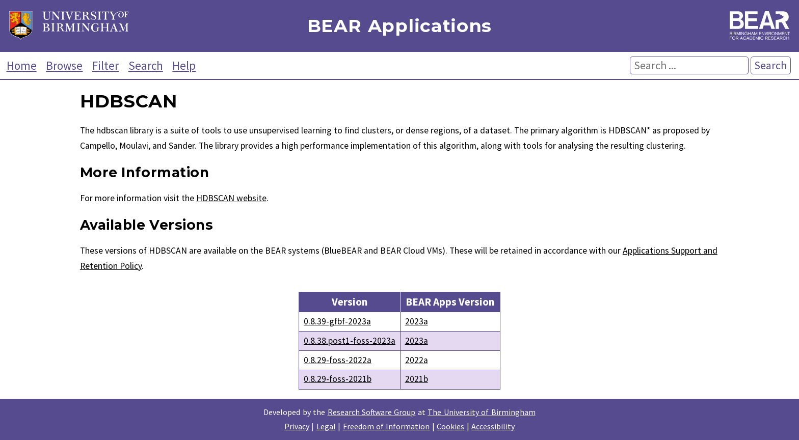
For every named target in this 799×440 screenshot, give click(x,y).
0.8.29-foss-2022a (337, 360)
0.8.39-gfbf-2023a (337, 321)
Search (145, 65)
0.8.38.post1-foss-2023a (349, 340)
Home (22, 65)
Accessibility (493, 426)
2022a (416, 360)
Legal (326, 426)
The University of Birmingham (481, 412)
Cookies (450, 426)
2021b (416, 378)
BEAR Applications (399, 26)
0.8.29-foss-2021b (337, 378)
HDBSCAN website (231, 198)
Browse (64, 65)
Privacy (296, 426)
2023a (416, 321)
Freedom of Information (386, 426)
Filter (105, 65)
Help (184, 65)
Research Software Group (372, 412)
